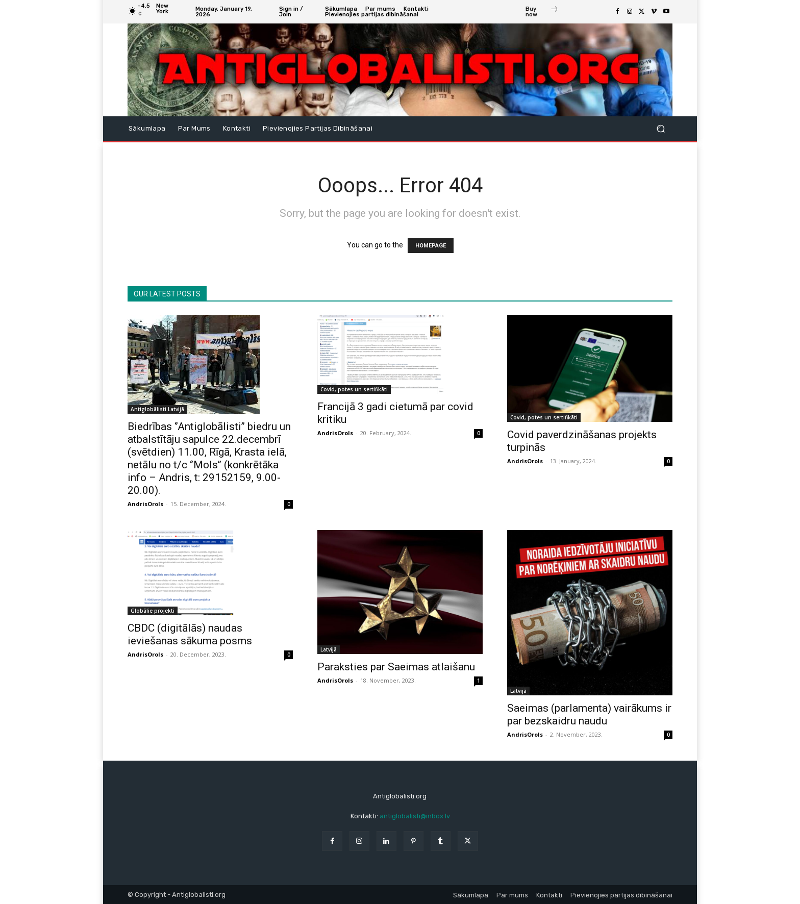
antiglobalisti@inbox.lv (415, 816)
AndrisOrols (145, 504)
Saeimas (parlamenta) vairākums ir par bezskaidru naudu (589, 714)
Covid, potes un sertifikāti (354, 389)
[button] (660, 128)
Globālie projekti (152, 610)
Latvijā (328, 649)
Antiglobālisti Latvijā (157, 409)
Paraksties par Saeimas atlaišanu (396, 667)
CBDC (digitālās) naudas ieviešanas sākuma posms (190, 634)
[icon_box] (542, 13)
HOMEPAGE (430, 245)
